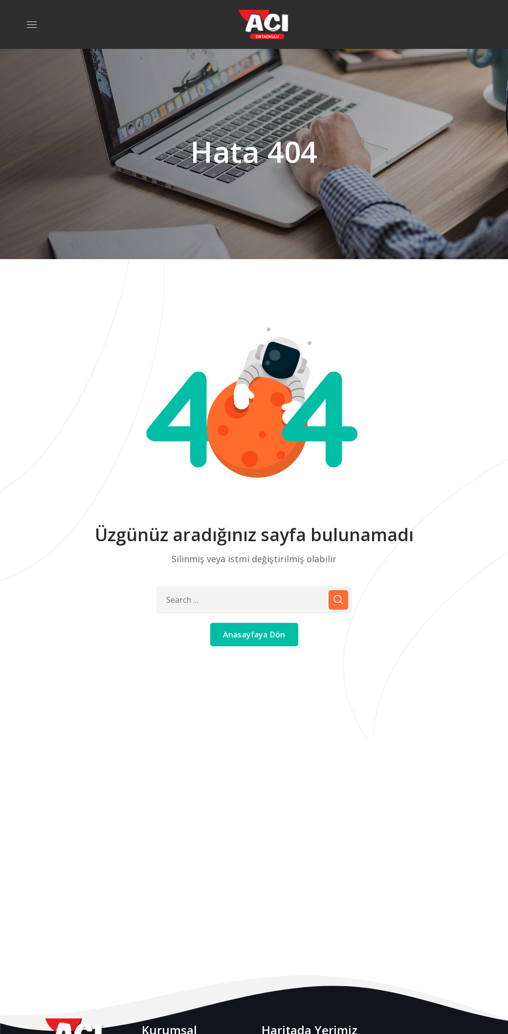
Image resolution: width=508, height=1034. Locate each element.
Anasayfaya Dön (254, 634)
